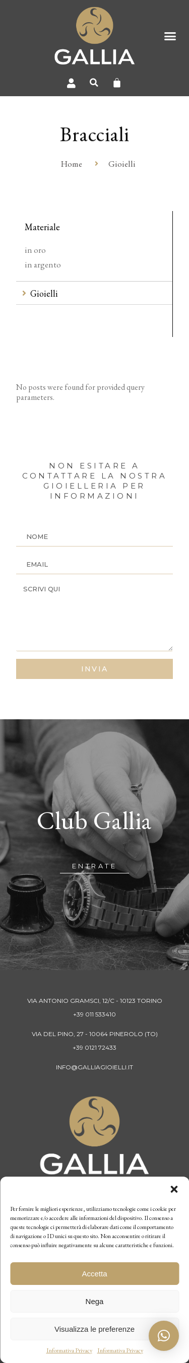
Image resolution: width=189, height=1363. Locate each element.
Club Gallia (94, 820)
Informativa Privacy (69, 1350)
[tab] (94, 294)
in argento (43, 264)
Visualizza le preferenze (94, 1329)
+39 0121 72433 (94, 1047)
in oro (35, 249)
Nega (95, 1301)
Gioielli (44, 293)
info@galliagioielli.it (94, 1067)
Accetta (94, 1273)
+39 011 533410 (94, 1014)
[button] (174, 1189)
